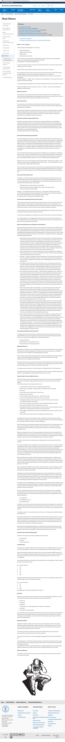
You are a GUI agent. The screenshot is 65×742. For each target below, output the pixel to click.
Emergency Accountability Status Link (40, 717)
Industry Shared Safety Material (6, 68)
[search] (56, 5)
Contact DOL (35, 715)
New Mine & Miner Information (7, 24)
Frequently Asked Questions (35, 702)
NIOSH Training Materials (6, 63)
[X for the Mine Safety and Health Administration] (14, 734)
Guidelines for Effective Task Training (8, 41)
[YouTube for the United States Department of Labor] (20, 734)
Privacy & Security (52, 717)
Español (50, 725)
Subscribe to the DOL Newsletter (38, 727)
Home (2, 13)
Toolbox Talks (6, 50)
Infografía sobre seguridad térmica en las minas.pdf (30, 33)
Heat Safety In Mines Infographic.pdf (27, 31)
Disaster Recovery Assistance (24, 712)
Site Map (43, 5)
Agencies (35, 712)
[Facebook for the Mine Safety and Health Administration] (11, 734)
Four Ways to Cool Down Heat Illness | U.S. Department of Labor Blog (35, 40)
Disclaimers (50, 721)
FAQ (39, 5)
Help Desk (50, 715)
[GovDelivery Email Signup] (11, 737)
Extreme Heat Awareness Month (8, 59)
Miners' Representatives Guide (8, 33)
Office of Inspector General (39, 722)
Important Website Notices (45, 735)
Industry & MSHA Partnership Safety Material (7, 73)
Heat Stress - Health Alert (25, 38)
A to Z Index (35, 710)
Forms (2, 702)
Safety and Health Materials (21, 13)
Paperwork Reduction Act (53, 712)
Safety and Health (9, 13)
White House (20, 710)
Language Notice (52, 723)
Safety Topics (6, 45)
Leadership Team (36, 720)
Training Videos (6, 48)
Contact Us (35, 5)
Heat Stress (5, 56)
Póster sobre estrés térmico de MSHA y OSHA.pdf (30, 30)
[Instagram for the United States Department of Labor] (17, 734)
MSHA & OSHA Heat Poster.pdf (26, 28)
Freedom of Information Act (54, 710)
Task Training (6, 53)
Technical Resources (7, 77)
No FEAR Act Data (21, 717)
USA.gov (19, 715)
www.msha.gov (5, 724)
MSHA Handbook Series (7, 37)
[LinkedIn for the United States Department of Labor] (23, 734)
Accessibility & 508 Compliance (55, 719)
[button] (37, 696)
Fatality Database (10, 702)
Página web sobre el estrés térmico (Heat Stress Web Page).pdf (33, 34)
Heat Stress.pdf (22, 27)
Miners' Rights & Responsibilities (6, 28)
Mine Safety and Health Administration (12, 5)
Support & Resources (21, 702)
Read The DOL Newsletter (38, 724)
